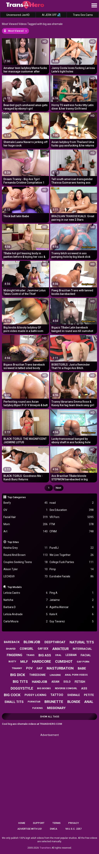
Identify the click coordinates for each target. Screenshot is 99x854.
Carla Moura (25, 621)
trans (30, 655)
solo (67, 681)
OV (25, 510)
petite (89, 695)
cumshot (64, 661)
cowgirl (26, 649)
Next (58, 487)
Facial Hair (25, 517)
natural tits (82, 642)
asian (55, 681)
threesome (37, 674)
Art (25, 531)
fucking (37, 708)
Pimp (72, 569)
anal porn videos (76, 675)
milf (24, 661)
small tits (14, 702)
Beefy (25, 502)
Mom (25, 524)
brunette (53, 701)
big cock (12, 695)
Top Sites (13, 542)
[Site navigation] (94, 5)
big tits (20, 681)
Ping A (72, 593)
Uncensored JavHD (18, 14)
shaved (11, 648)
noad (72, 502)
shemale (73, 695)
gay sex (43, 648)
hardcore (41, 661)
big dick (17, 675)
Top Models (15, 587)
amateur (60, 649)
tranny (17, 668)
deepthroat (55, 642)
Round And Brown (25, 555)
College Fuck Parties (72, 562)
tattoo (56, 695)
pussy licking (35, 695)
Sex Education (72, 510)
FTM (72, 524)
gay (40, 668)
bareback (12, 642)
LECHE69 (25, 576)
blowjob (32, 642)
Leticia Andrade (25, 614)
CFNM (72, 531)
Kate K (72, 614)
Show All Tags (49, 716)
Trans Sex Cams (83, 14)
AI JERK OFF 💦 (51, 14)
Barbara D (25, 607)
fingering (14, 655)
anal (88, 702)
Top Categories (17, 497)
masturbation (60, 668)
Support (38, 823)
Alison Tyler (25, 569)
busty (12, 661)
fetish (80, 682)
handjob (39, 682)
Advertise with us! (29, 828)
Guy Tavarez (72, 621)
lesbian (71, 655)
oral (58, 655)
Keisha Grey (25, 547)
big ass (44, 655)
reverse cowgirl (66, 688)
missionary (56, 708)
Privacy (73, 823)
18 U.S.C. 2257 (73, 828)
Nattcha (25, 600)
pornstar (34, 701)
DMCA (53, 828)
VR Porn (72, 517)
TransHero (45, 847)
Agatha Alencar (72, 607)
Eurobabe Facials (72, 576)
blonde (73, 702)
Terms (56, 823)
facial (86, 655)
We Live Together (72, 555)
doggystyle (22, 688)
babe (82, 668)
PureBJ (72, 547)
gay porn (83, 661)
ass (84, 688)
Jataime (72, 600)
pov (29, 668)
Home (21, 823)
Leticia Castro (25, 593)
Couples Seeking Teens (25, 562)
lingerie (55, 675)
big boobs (44, 688)
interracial (82, 649)
